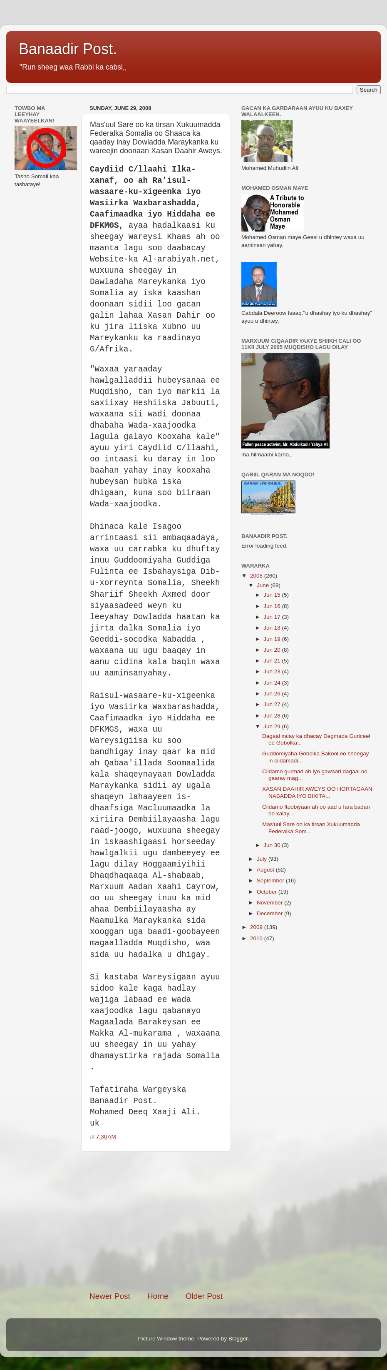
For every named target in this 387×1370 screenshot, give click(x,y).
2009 (257, 927)
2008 (257, 576)
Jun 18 (272, 628)
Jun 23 (272, 671)
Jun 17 (272, 617)
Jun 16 (272, 606)
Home (157, 1296)
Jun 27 (272, 704)
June (263, 585)
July (262, 859)
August (266, 870)
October (267, 892)
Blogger (238, 1338)
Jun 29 (272, 726)
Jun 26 (272, 693)
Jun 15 (272, 595)
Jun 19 (272, 639)
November (270, 902)
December (270, 913)
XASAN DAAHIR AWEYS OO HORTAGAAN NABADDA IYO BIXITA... (317, 792)
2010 (257, 938)
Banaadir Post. (68, 48)
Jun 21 (272, 661)
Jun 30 (272, 845)
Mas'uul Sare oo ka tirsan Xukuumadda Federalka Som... (311, 827)
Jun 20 (272, 650)
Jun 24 (272, 683)
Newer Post (109, 1296)
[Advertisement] (161, 1221)
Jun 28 (272, 715)
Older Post (204, 1296)
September (271, 880)
